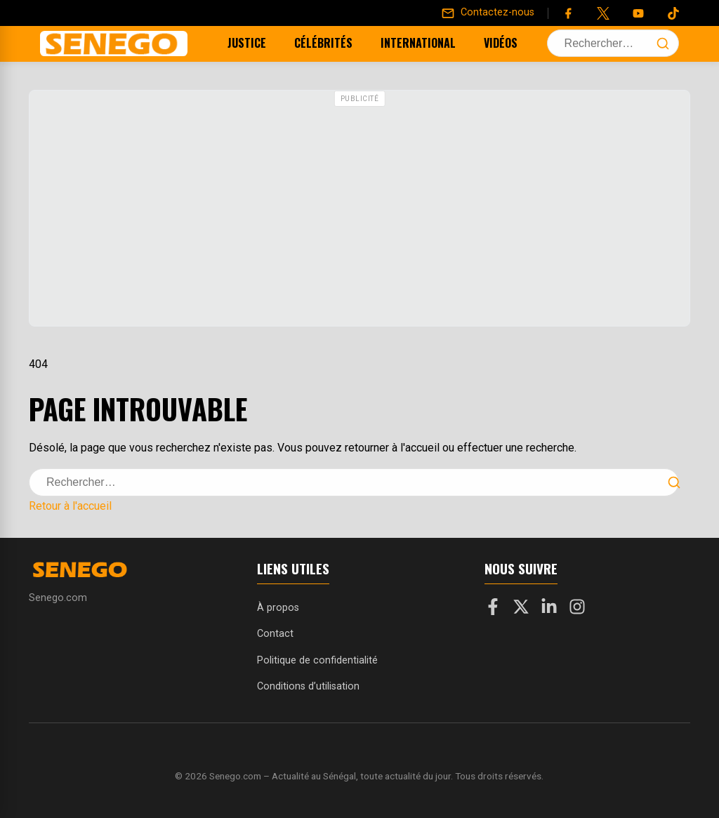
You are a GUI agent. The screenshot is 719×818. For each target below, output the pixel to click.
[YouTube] (638, 13)
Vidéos (483, 42)
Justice (229, 42)
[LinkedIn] (549, 609)
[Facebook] (568, 13)
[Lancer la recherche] (662, 43)
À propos (278, 608)
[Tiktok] (673, 13)
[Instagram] (577, 609)
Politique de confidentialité (317, 660)
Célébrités (306, 42)
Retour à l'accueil (70, 506)
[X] (521, 609)
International (400, 42)
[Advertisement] (359, 210)
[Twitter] (603, 13)
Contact (275, 634)
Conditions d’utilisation (308, 686)
